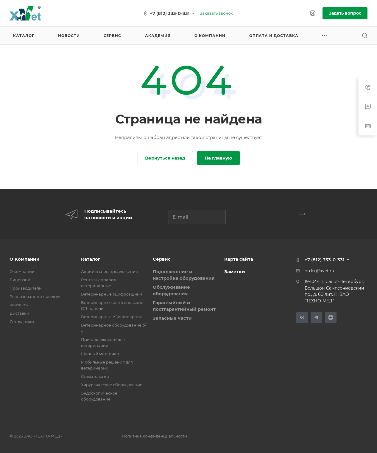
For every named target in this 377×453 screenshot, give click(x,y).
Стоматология (95, 376)
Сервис (162, 259)
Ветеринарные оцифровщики (111, 294)
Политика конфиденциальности (154, 436)
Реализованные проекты (35, 296)
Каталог (90, 259)
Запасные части (172, 318)
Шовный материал (100, 353)
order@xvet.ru (319, 270)
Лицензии (20, 279)
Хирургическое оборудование (111, 384)
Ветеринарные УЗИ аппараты (111, 316)
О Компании (25, 259)
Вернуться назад (165, 158)
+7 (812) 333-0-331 (170, 13)
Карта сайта (238, 259)
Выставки (19, 313)
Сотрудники (22, 321)
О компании (22, 271)
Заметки (234, 271)
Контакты (19, 304)
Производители (26, 288)
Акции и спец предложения (109, 271)
